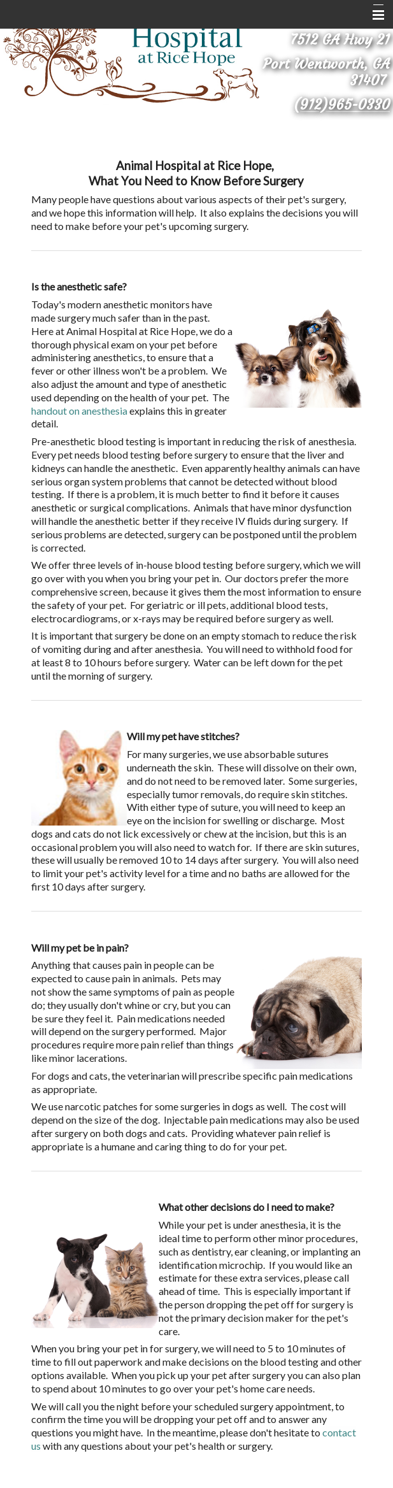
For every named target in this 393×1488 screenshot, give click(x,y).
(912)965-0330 (342, 104)
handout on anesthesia (79, 410)
